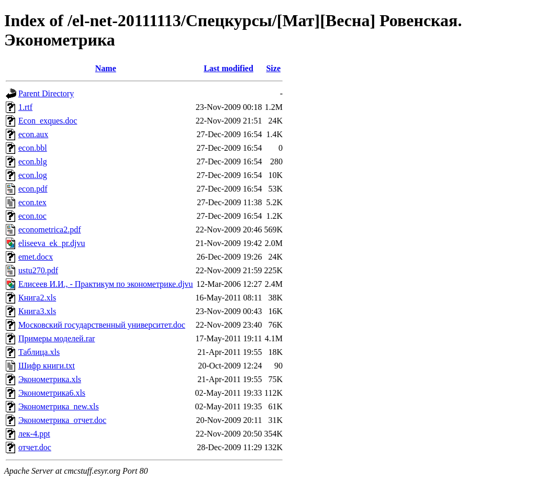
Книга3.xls (37, 311)
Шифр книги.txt (46, 365)
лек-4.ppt (34, 433)
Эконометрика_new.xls (58, 406)
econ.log (32, 175)
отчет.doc (34, 447)
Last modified (228, 68)
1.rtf (25, 107)
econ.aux (33, 134)
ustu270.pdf (38, 270)
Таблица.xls (39, 352)
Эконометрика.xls (49, 379)
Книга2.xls (37, 297)
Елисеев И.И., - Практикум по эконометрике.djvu (105, 284)
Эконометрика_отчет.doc (62, 420)
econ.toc (32, 215)
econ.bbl (32, 147)
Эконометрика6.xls (51, 392)
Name (105, 68)
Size (273, 68)
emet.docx (35, 256)
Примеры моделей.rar (56, 338)
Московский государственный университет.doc (101, 324)
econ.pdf (33, 188)
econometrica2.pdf (49, 229)
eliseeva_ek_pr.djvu (51, 243)
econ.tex (32, 202)
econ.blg (32, 161)
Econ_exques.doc (47, 120)
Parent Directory (46, 93)
